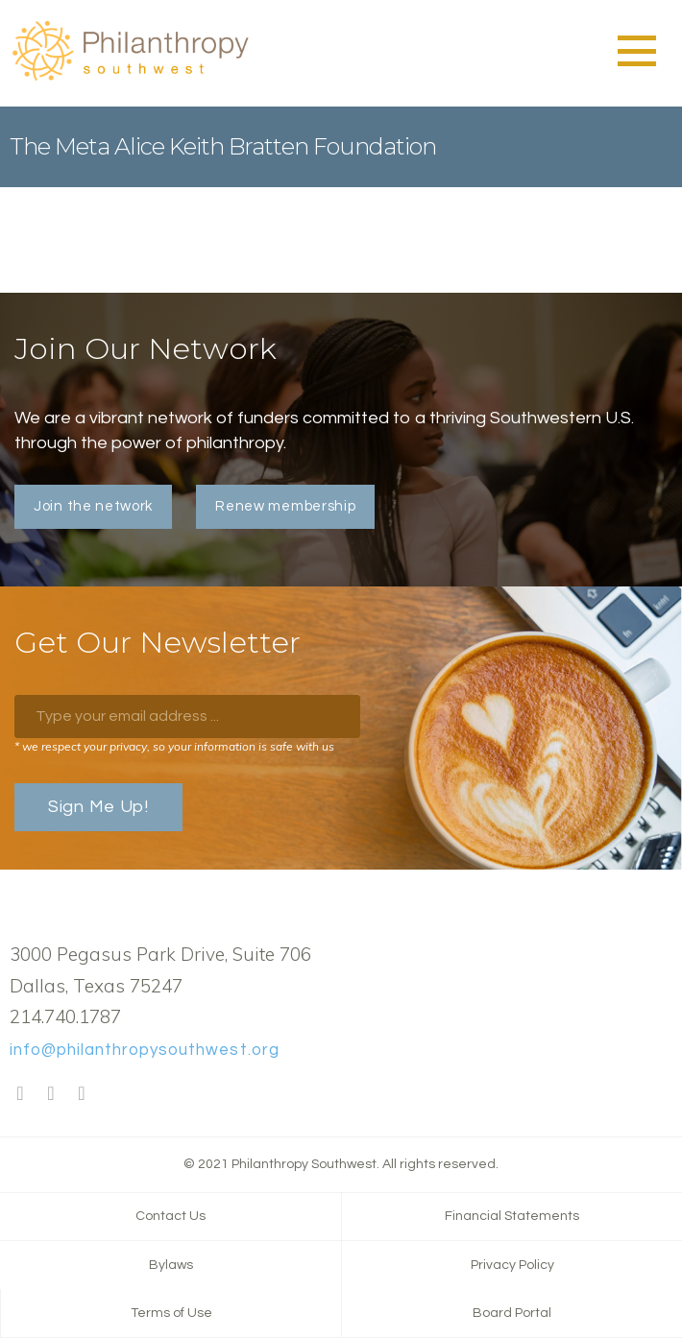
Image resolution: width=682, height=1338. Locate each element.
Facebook (20, 1094)
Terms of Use (171, 1313)
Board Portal (512, 1313)
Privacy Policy (512, 1265)
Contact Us (170, 1216)
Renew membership (285, 506)
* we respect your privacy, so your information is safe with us (174, 746)
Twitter (50, 1094)
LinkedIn (81, 1094)
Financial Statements (512, 1216)
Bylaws (171, 1265)
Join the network (93, 506)
